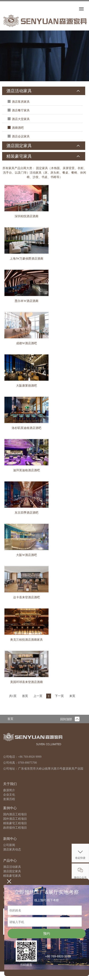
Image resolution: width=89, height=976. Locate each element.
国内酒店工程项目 (15, 814)
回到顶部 (70, 719)
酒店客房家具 (21, 101)
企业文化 (9, 794)
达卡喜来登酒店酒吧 (26, 597)
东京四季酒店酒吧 (26, 512)
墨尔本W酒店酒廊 (26, 301)
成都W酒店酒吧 (26, 343)
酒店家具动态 (12, 849)
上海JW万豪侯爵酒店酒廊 (26, 258)
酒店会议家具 (21, 136)
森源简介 (9, 790)
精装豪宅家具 (19, 156)
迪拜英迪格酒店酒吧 (26, 470)
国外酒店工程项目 (15, 818)
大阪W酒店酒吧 (26, 555)
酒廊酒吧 (18, 127)
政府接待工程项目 (15, 827)
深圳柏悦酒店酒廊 (26, 216)
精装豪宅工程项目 (15, 823)
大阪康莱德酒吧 (26, 385)
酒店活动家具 (19, 90)
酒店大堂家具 (21, 119)
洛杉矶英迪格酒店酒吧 (26, 428)
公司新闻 (9, 845)
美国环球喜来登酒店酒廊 (26, 682)
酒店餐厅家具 (21, 110)
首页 (10, 718)
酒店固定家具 (19, 145)
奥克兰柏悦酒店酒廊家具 (26, 639)
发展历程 (9, 799)
